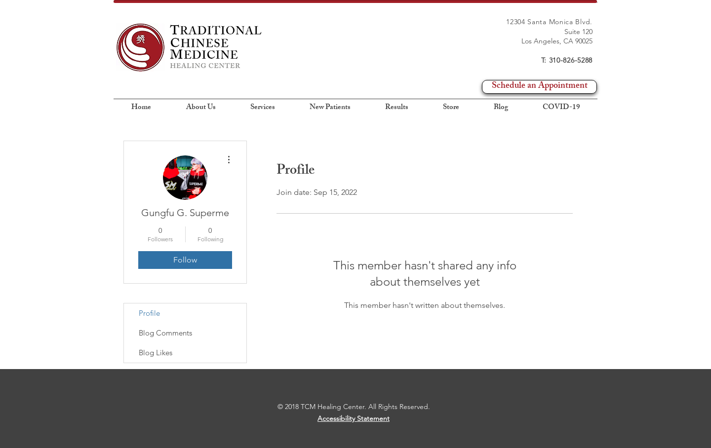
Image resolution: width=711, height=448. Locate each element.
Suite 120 (578, 31)
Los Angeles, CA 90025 (556, 41)
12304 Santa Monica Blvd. (549, 21)
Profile (149, 313)
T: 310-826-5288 (567, 60)
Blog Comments (165, 332)
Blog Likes (155, 352)
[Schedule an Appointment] (539, 87)
